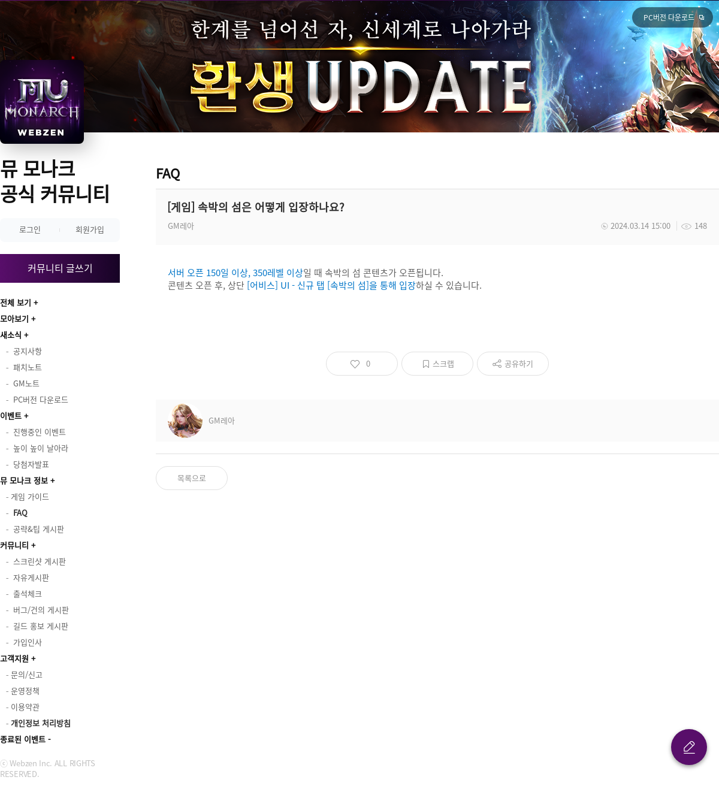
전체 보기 (15, 302)
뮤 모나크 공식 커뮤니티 (55, 180)
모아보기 (14, 318)
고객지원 (14, 658)
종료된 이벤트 (23, 739)
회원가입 (89, 229)
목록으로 (191, 477)
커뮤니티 (14, 545)
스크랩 (443, 363)
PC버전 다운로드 (669, 17)
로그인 (30, 229)
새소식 (11, 334)
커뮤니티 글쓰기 (60, 268)
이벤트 (11, 415)
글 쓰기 (689, 747)
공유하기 (518, 363)
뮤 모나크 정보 (24, 480)
